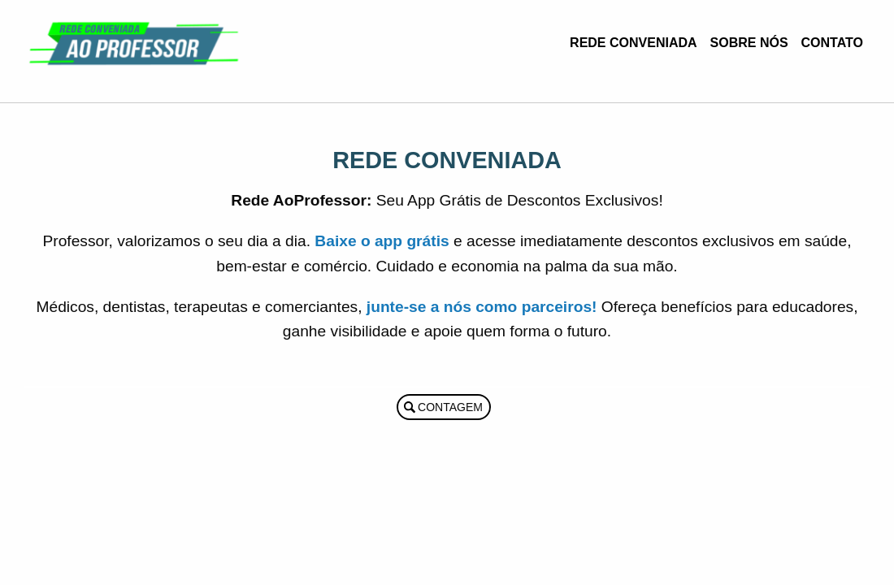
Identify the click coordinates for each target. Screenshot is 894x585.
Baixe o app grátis (382, 240)
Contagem (450, 407)
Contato (832, 43)
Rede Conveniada (633, 43)
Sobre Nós (749, 43)
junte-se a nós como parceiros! (482, 306)
